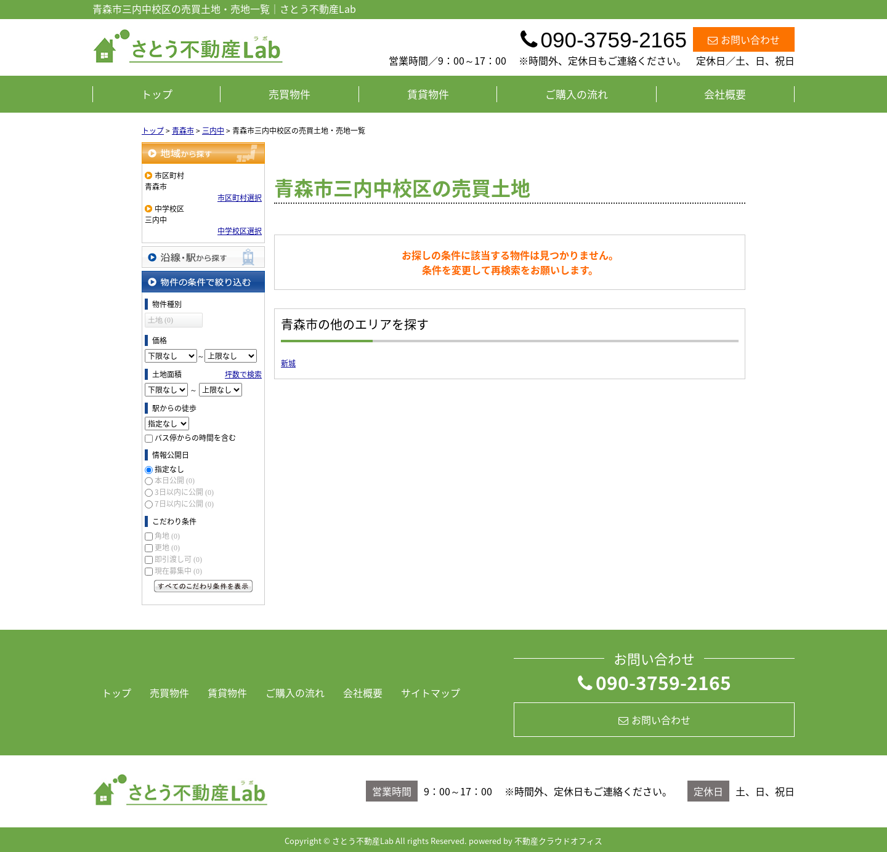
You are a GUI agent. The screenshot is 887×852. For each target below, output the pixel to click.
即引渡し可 (178, 559)
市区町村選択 (239, 197)
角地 (167, 535)
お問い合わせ (744, 39)
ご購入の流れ (576, 94)
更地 (167, 547)
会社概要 (725, 94)
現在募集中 (178, 570)
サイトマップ (430, 692)
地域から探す (203, 153)
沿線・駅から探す (203, 257)
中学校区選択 (239, 230)
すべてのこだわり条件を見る (203, 586)
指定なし (169, 469)
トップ (156, 94)
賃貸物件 (428, 94)
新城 (288, 363)
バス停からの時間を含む (195, 437)
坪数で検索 (243, 374)
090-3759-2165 (654, 682)
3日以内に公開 (184, 491)
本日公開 (175, 480)
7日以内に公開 (184, 503)
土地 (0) (160, 320)
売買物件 (289, 94)
